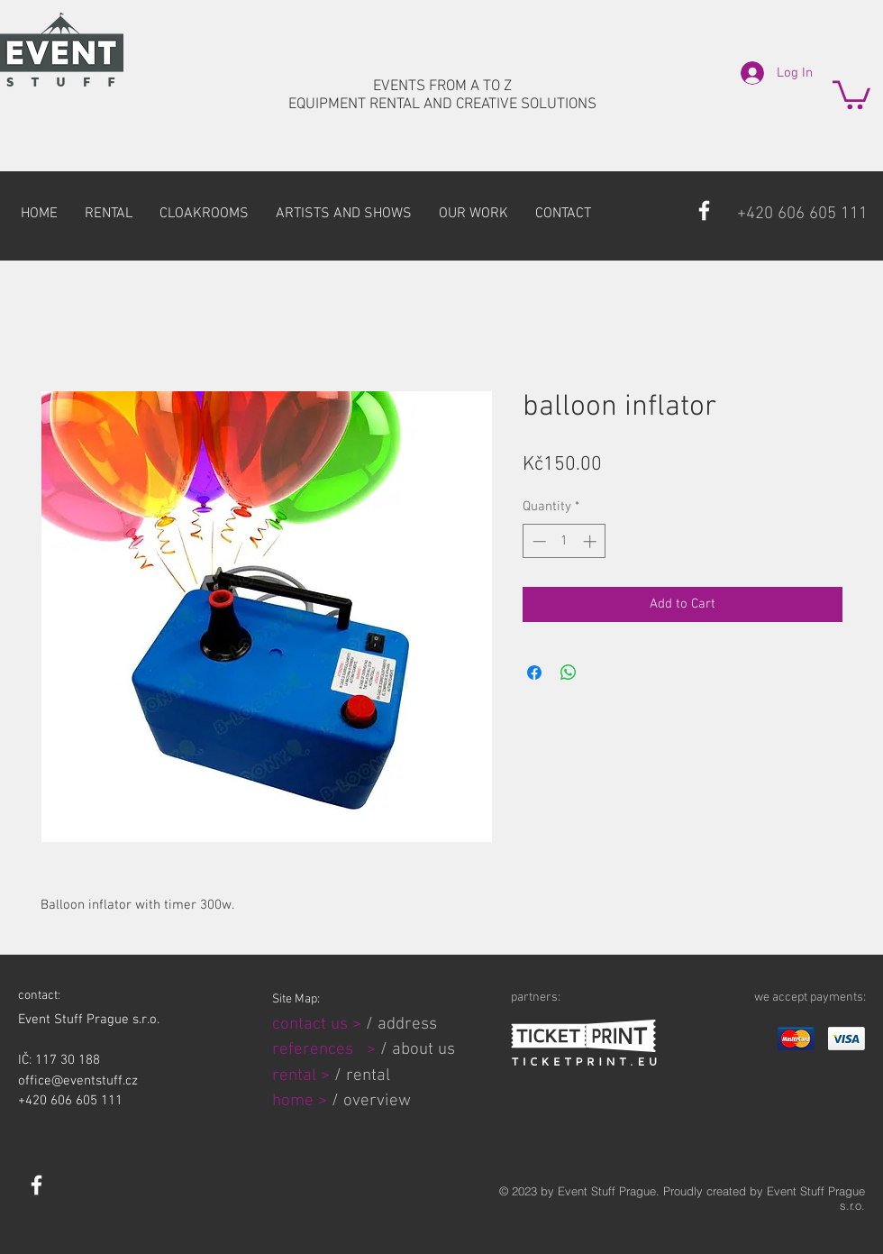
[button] (851, 93)
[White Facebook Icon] (704, 210)
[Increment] (591, 541)
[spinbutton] (564, 541)
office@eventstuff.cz (78, 1081)
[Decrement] (537, 541)
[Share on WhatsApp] (568, 672)
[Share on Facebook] (534, 672)
